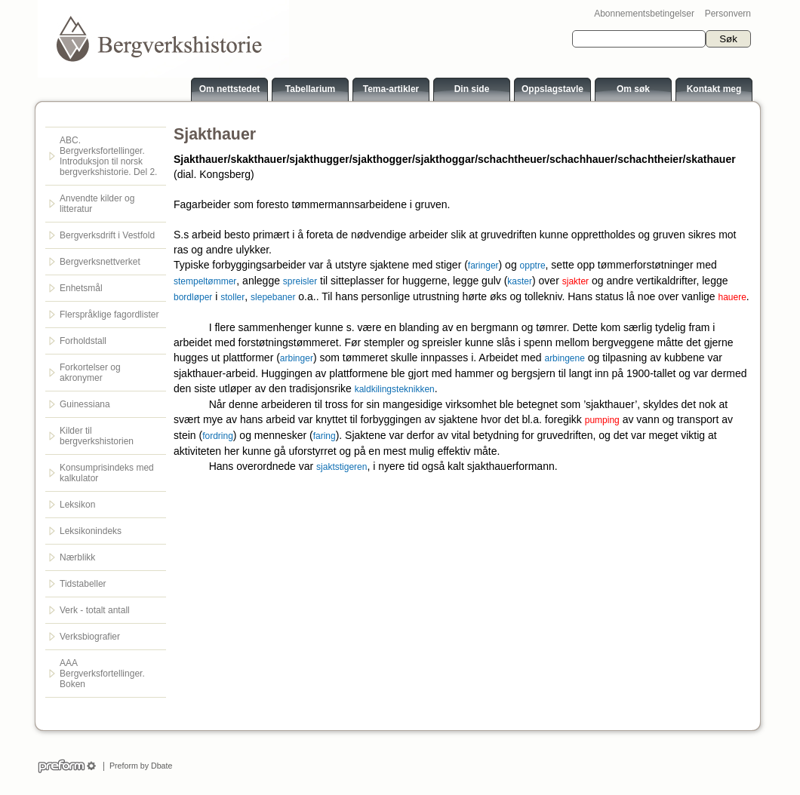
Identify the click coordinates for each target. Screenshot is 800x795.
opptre (533, 265)
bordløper (193, 297)
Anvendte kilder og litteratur (97, 203)
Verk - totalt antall (95, 610)
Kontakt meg (714, 89)
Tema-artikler (391, 89)
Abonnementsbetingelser (644, 13)
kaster (519, 281)
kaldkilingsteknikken (395, 389)
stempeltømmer (205, 281)
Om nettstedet (229, 89)
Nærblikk (77, 557)
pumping (602, 420)
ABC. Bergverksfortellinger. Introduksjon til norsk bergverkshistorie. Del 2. (108, 156)
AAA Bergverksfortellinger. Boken (102, 673)
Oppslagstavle (552, 89)
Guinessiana (85, 404)
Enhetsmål (81, 288)
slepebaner (273, 297)
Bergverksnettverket (100, 261)
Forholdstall (83, 341)
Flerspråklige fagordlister (109, 314)
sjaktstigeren (341, 467)
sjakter (575, 281)
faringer (483, 265)
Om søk (633, 89)
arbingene (564, 358)
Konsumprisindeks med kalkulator (107, 472)
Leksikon (77, 504)
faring (324, 436)
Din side (472, 89)
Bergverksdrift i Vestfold (107, 235)
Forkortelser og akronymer (90, 372)
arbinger (296, 358)
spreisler (300, 281)
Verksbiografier (90, 636)
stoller (232, 297)
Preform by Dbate (138, 765)
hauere (732, 297)
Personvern (728, 13)
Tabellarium (310, 89)
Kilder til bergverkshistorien (97, 436)
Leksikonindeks (91, 531)
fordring (217, 436)
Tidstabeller (83, 584)
